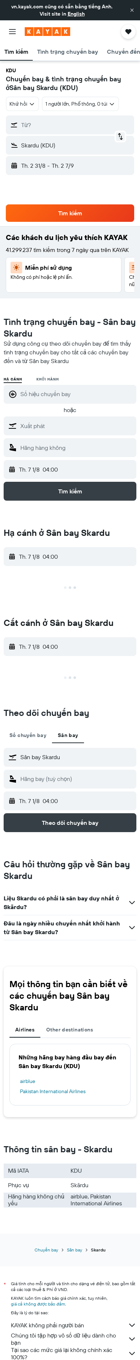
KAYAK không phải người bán (73, 1325)
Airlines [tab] (25, 1029)
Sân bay (74, 1250)
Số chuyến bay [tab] (27, 735)
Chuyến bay (46, 1250)
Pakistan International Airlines (52, 1091)
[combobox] (22, 104)
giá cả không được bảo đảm (38, 1304)
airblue (27, 1081)
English (76, 14)
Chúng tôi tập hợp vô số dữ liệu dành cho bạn (73, 1339)
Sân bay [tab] (68, 735)
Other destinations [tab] (69, 1029)
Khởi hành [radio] (47, 379)
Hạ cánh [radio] (13, 379)
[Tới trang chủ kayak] (47, 31)
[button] (132, 10)
